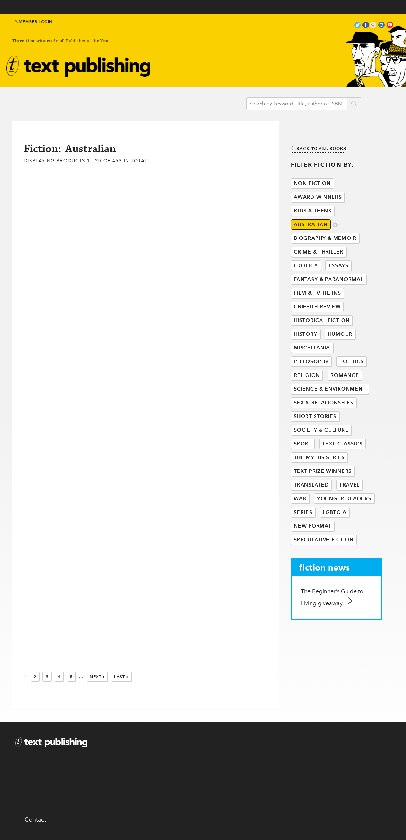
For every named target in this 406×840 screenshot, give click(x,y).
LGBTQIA (335, 512)
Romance (344, 375)
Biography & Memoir (325, 238)
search (354, 104)
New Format (312, 526)
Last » (121, 676)
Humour (340, 334)
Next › (97, 676)
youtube (390, 25)
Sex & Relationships (323, 403)
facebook (365, 25)
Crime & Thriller (318, 252)
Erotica (306, 266)
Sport (303, 444)
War (300, 499)
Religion (307, 375)
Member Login (34, 21)
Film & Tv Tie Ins (317, 293)
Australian (311, 224)
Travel (349, 485)
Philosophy (311, 362)
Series (303, 512)
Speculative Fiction (323, 540)
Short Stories (315, 416)
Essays (338, 266)
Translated (311, 485)
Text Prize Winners (323, 471)
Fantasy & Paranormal (328, 279)
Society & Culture (321, 430)
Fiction (41, 149)
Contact (35, 819)
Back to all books (318, 149)
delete (335, 225)
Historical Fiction (322, 320)
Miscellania (312, 348)
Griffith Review (317, 307)
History (305, 334)
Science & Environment (330, 389)
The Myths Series (319, 457)
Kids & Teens (312, 211)
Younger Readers (344, 499)
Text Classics (342, 444)
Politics (351, 362)
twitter (357, 25)
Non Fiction (312, 183)
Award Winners (318, 197)
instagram (381, 25)
